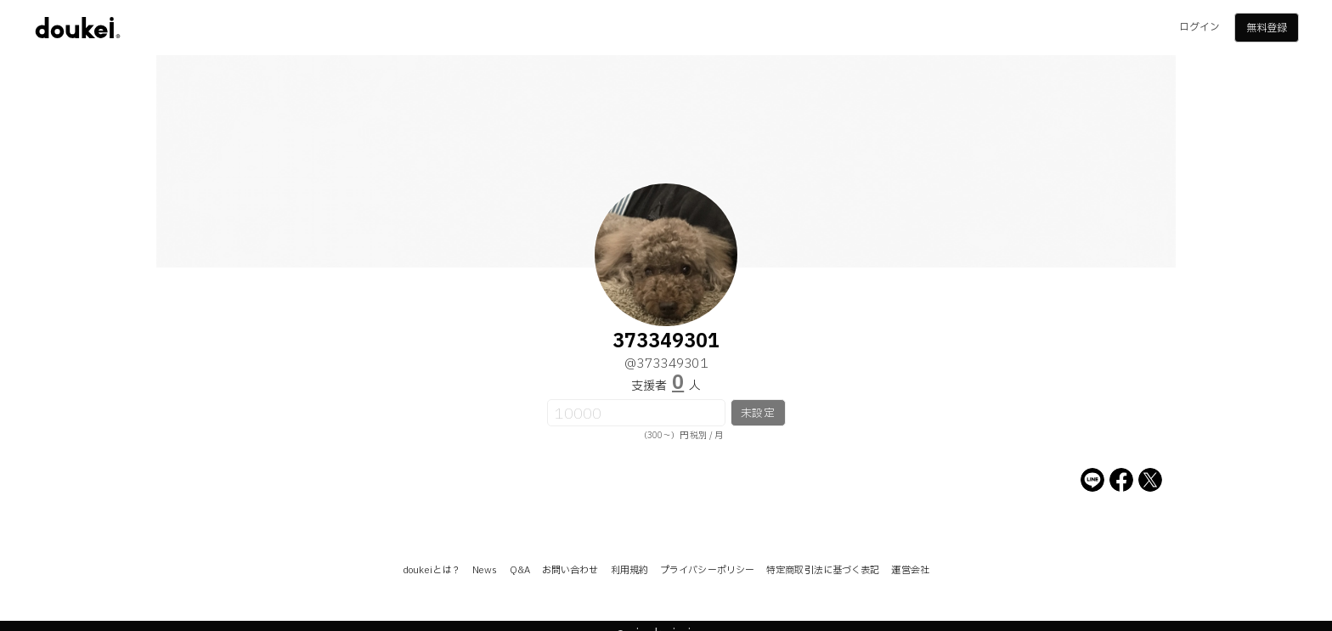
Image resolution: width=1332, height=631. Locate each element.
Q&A (520, 570)
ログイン (1199, 27)
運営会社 (909, 570)
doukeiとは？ (431, 570)
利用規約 (629, 570)
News (484, 570)
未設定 (757, 413)
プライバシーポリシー (707, 570)
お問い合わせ (570, 570)
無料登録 (1266, 28)
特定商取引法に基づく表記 (822, 570)
